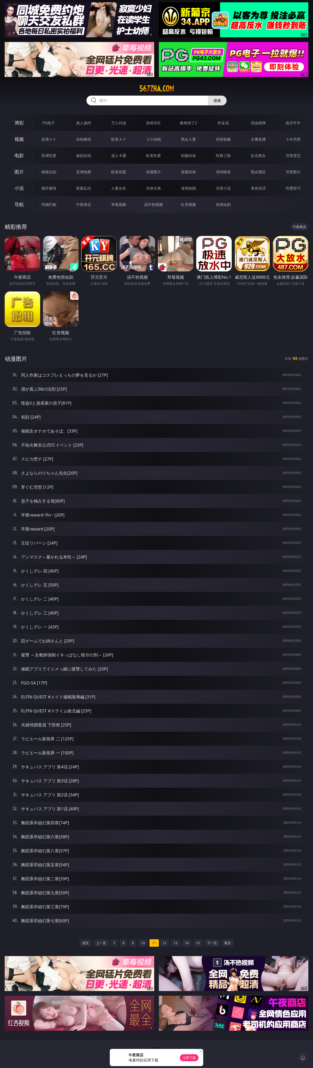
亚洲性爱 (48, 155)
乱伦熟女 (258, 155)
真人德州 (83, 122)
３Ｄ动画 (153, 139)
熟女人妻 (188, 139)
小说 (19, 188)
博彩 (19, 123)
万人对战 (118, 122)
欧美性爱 (153, 155)
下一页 (212, 943)
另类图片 (293, 171)
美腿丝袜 (188, 171)
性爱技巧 (293, 188)
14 (187, 943)
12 (164, 943)
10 (143, 943)
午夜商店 (83, 204)
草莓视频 (118, 204)
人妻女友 (118, 188)
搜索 (217, 100)
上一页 (101, 943)
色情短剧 (223, 204)
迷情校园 (188, 188)
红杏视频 (188, 204)
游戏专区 (153, 122)
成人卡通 (118, 155)
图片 (19, 172)
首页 (85, 943)
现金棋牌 (258, 122)
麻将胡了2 (188, 122)
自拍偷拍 (83, 139)
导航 (19, 204)
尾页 (227, 943)
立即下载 (189, 1057)
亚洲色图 (83, 171)
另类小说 (223, 188)
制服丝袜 (188, 155)
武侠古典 (153, 188)
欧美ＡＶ (118, 139)
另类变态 (293, 155)
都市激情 (48, 188)
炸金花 (223, 122)
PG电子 (49, 122)
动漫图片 (153, 171)
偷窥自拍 (48, 171)
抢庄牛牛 (293, 122)
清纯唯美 (223, 171)
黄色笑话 (258, 188)
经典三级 (223, 155)
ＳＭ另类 (293, 139)
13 (175, 943)
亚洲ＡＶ (48, 139)
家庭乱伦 (83, 188)
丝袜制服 (223, 139)
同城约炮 (48, 204)
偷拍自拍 (83, 155)
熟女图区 (258, 171)
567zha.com (156, 88)
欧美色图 (118, 171)
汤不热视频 (153, 204)
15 (198, 943)
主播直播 (258, 139)
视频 (19, 139)
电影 (19, 155)
